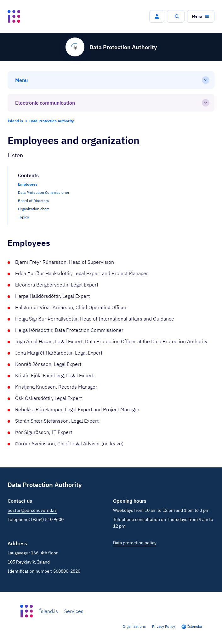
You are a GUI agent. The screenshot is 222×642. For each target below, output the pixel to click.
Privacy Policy (163, 626)
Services (73, 611)
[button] (156, 16)
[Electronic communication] (111, 103)
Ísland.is (48, 611)
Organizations (134, 626)
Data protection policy (135, 543)
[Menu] (111, 80)
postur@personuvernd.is (32, 510)
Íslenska (194, 626)
